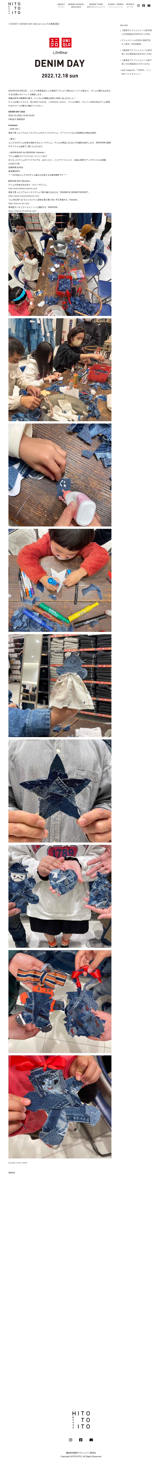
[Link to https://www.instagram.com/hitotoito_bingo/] (70, 1440)
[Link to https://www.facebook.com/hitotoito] (80, 1440)
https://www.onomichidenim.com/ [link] (23, 196)
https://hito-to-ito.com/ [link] (18, 203)
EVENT (19, 1163)
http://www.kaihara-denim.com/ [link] (22, 188)
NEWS (25, 1163)
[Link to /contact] (91, 1440)
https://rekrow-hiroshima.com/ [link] (22, 211)
